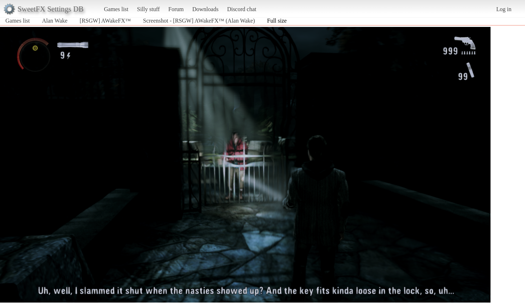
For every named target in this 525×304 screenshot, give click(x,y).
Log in (503, 9)
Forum (176, 9)
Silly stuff (148, 9)
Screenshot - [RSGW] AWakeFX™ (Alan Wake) (199, 21)
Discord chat (241, 9)
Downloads (205, 9)
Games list (116, 9)
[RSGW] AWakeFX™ (105, 21)
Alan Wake (55, 21)
